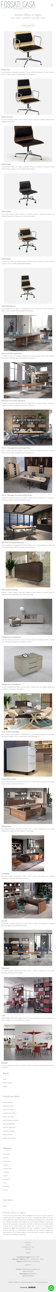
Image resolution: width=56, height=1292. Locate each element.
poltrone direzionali (9, 1124)
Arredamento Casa (28, 1247)
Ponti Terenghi (7, 1083)
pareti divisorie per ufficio (11, 1120)
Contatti (28, 1249)
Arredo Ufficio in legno (38, 18)
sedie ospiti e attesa (9, 1138)
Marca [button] (6, 1073)
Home (13, 18)
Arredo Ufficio (26, 18)
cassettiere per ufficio (9, 1113)
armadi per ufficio (8, 1106)
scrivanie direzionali (9, 1127)
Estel (4, 1079)
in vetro (5, 1190)
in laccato (6, 1158)
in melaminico (7, 1168)
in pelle (5, 1175)
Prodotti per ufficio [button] (11, 1096)
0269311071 (30, 1271)
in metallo (6, 1172)
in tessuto (6, 1186)
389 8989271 (32, 1274)
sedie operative (7, 1134)
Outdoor (18, 18)
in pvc (5, 1183)
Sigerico (5, 1086)
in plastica (6, 1179)
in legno (5, 1165)
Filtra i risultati (28, 25)
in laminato (6, 1161)
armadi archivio (8, 1102)
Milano (5, 1206)
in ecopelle (6, 1154)
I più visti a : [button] (8, 1200)
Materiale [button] (7, 1148)
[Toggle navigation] (52, 5)
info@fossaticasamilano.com (30, 1269)
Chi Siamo (28, 1242)
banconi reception (8, 1109)
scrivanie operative (9, 1131)
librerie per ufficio (8, 1117)
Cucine (28, 1245)
